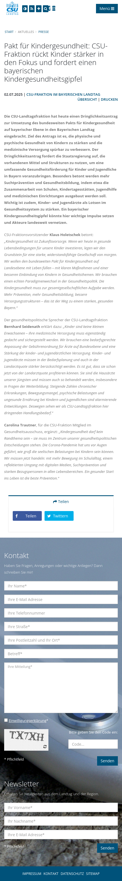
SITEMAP (93, 873)
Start (9, 32)
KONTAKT (50, 873)
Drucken (109, 99)
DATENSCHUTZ (72, 873)
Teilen (61, 501)
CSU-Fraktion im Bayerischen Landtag (63, 94)
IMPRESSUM (31, 873)
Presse (43, 32)
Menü (107, 8)
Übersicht (87, 99)
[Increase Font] (38, 8)
